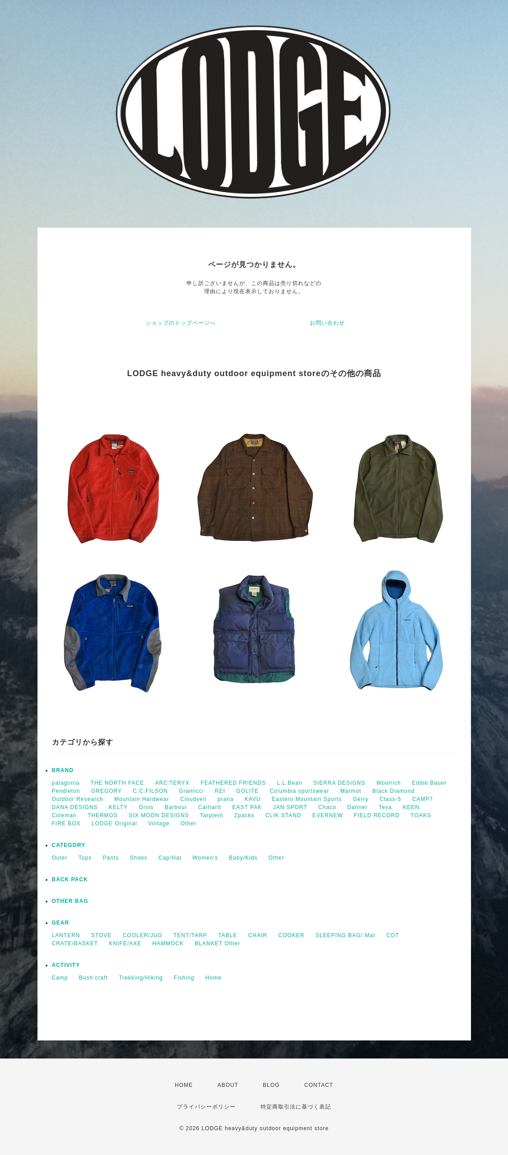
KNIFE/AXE (125, 943)
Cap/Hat (170, 858)
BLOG (271, 1085)
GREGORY (106, 791)
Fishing (184, 978)
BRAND (63, 770)
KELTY (118, 807)
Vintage (158, 823)
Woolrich (388, 783)
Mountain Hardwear (141, 799)
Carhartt (209, 807)
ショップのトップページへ (180, 323)
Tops (85, 858)
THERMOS (103, 815)
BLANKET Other (217, 943)
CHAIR (257, 935)
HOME (184, 1085)
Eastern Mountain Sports (307, 799)
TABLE (227, 935)
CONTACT (318, 1085)
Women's (205, 858)
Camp (60, 978)
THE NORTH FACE (117, 783)
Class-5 (390, 799)
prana (226, 799)
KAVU (253, 799)
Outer (60, 858)
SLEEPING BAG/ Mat (345, 935)
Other (188, 823)
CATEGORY (69, 845)
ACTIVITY (66, 965)
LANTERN (66, 935)
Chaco (327, 807)
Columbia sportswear (299, 791)
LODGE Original (114, 823)
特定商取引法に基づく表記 (296, 1107)
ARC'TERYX (172, 783)
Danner (357, 807)
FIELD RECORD (377, 815)
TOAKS (421, 815)
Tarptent (211, 815)
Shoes (139, 858)
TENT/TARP (190, 935)
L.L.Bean (289, 783)
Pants (111, 858)
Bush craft (93, 978)
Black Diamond (394, 791)
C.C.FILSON (150, 791)
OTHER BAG (70, 901)
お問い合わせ (327, 323)
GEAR (61, 923)
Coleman (64, 815)
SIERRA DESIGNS (339, 783)
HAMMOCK (168, 943)
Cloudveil (193, 799)
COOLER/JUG (143, 935)
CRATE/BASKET (75, 943)
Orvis (146, 807)
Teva (385, 807)
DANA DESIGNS (75, 807)
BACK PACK (70, 879)
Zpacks (244, 815)
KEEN (411, 807)
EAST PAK (247, 807)
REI (220, 791)
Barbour (176, 807)
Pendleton (66, 791)
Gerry (360, 799)
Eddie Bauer (429, 783)
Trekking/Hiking (141, 978)
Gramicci (191, 791)
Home (213, 978)
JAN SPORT (290, 807)
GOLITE (247, 791)
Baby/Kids (243, 858)
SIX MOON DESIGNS (159, 815)
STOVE (101, 935)
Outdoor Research (77, 799)
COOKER (291, 935)
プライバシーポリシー (206, 1107)
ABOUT (227, 1085)
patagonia (66, 783)
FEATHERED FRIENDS (233, 783)
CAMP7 (422, 799)
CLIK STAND (284, 815)
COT (392, 935)
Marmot (351, 791)
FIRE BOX (66, 823)
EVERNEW (327, 815)
